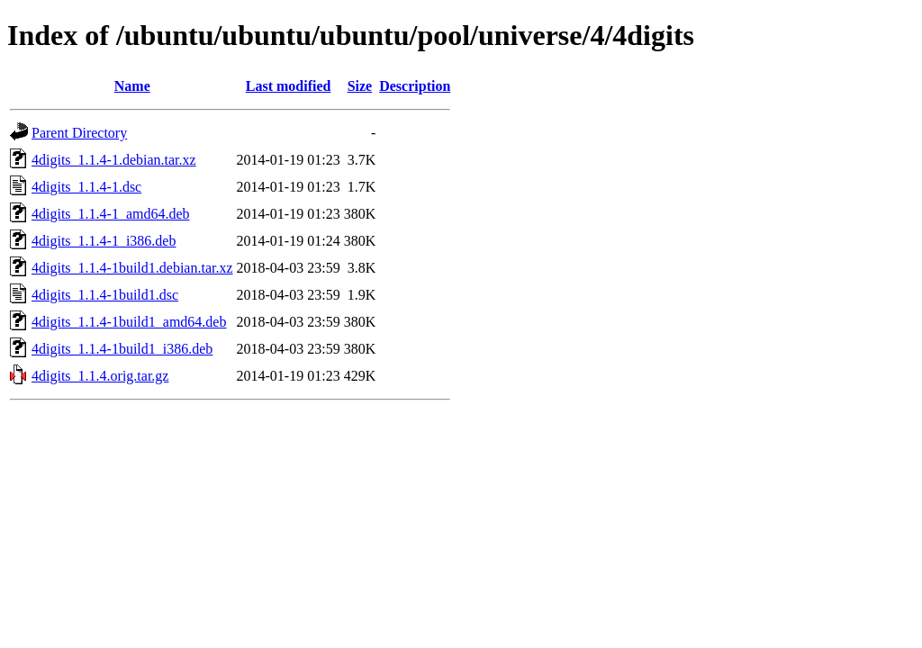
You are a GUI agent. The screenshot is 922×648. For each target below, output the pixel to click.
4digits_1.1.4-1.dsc (86, 186)
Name (132, 86)
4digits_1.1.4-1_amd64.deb (111, 213)
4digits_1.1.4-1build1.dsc (105, 294)
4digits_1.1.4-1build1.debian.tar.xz (132, 267)
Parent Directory (79, 132)
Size (360, 86)
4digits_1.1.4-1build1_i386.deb (122, 348)
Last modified (288, 86)
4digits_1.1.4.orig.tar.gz (100, 375)
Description (414, 86)
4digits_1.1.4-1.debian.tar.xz (114, 159)
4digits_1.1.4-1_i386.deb (104, 240)
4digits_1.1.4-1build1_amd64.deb (129, 321)
